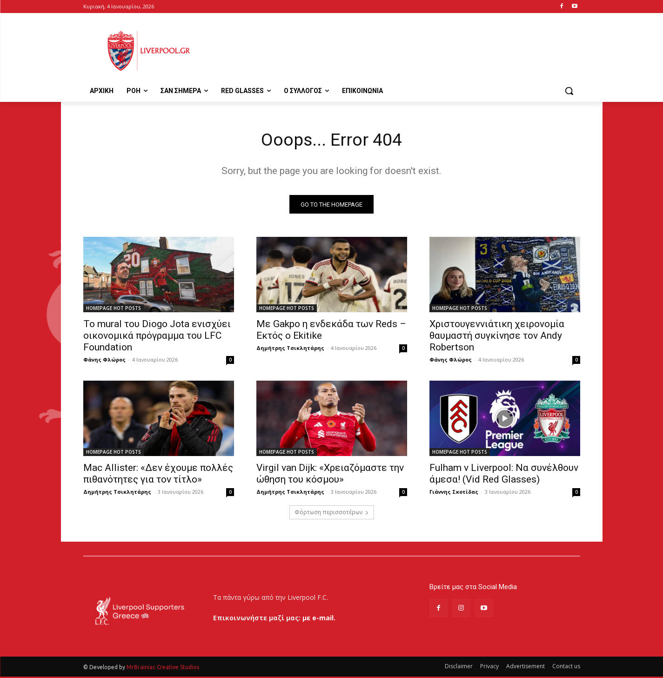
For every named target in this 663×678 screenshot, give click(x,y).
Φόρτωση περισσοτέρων (332, 514)
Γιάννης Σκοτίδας (453, 493)
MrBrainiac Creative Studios (163, 668)
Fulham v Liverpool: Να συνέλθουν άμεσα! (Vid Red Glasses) (503, 475)
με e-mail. (318, 619)
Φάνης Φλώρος (104, 361)
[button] (569, 91)
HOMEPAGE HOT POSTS (113, 310)
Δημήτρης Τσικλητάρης (290, 349)
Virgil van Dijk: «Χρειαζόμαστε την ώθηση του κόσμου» (330, 475)
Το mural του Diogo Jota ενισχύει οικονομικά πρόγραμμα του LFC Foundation (157, 337)
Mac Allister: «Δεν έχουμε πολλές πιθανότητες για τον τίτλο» (158, 475)
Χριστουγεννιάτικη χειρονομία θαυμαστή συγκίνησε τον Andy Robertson (496, 337)
